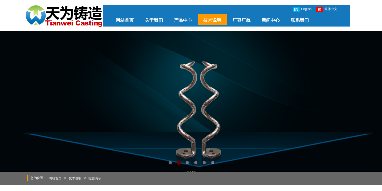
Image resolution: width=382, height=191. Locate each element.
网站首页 (125, 20)
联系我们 (300, 20)
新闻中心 (271, 20)
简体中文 (326, 9)
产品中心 (183, 20)
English (302, 9)
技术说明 (212, 20)
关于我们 (154, 20)
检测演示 (94, 178)
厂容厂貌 (241, 20)
